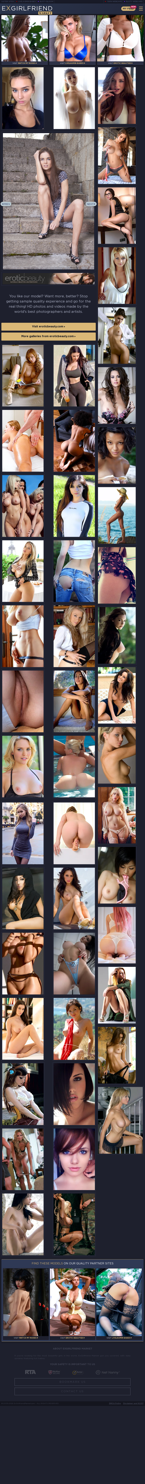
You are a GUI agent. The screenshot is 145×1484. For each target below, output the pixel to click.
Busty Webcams (134, 1)
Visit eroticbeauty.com (48, 330)
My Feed (127, 9)
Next (90, 209)
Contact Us (72, 1469)
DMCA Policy (115, 1481)
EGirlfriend (29, 10)
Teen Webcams (114, 1)
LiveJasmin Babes (27, 1)
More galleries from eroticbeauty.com (48, 341)
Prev (7, 209)
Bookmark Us (72, 1460)
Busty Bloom (47, 1)
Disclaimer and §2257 (133, 1481)
